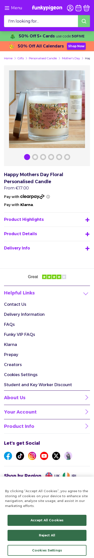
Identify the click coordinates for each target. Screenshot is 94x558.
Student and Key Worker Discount (38, 384)
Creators (13, 364)
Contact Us (15, 304)
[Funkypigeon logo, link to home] (47, 8)
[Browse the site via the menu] (13, 8)
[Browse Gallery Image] (27, 157)
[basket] (86, 8)
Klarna (10, 344)
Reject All (47, 538)
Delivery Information (24, 314)
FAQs (9, 324)
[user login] (70, 8)
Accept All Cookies (47, 523)
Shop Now (76, 46)
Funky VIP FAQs (19, 334)
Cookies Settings (21, 374)
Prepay (11, 354)
